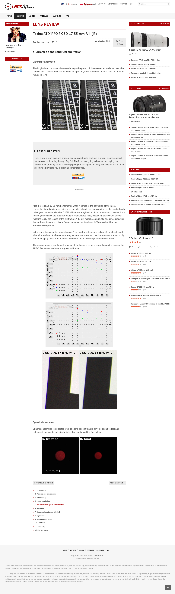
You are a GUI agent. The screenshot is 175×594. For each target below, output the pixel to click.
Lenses (32, 16)
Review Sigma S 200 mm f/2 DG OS (144, 179)
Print (119, 41)
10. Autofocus (40, 523)
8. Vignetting (40, 516)
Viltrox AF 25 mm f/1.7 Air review (143, 77)
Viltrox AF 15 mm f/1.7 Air (141, 253)
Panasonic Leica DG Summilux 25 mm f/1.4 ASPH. (150, 304)
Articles (44, 16)
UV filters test (136, 192)
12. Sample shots (41, 530)
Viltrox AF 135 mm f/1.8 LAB (142, 270)
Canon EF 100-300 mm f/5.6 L (142, 287)
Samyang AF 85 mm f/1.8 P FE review (145, 60)
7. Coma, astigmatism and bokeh (47, 512)
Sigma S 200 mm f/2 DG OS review (145, 50)
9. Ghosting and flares (43, 519)
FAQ (67, 16)
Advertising (113, 4)
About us (102, 4)
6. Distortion (39, 508)
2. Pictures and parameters (45, 494)
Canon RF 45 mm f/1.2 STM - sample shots (147, 183)
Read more (10, 51)
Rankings (56, 16)
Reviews (20, 16)
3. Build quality (40, 498)
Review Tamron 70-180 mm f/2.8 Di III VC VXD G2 (150, 200)
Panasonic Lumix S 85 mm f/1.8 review (146, 73)
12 (145, 306)
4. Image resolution (42, 501)
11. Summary (40, 526)
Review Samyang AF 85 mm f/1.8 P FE (146, 175)
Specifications (154, 247)
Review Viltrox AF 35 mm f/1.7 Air (144, 196)
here (25, 581)
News (9, 16)
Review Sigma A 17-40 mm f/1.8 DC (144, 188)
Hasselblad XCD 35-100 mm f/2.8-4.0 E (146, 295)
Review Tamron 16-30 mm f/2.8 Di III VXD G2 (148, 205)
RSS (131, 4)
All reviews (164, 23)
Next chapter (117, 483)
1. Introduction (40, 490)
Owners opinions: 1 (137, 247)
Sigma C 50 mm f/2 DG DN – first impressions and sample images (144, 116)
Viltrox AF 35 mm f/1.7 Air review (143, 69)
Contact (123, 4)
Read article (134, 121)
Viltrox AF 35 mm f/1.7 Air (141, 262)
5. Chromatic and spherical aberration (49, 505)
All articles (164, 88)
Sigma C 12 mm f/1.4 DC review (143, 64)
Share (119, 44)
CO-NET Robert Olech (95, 556)
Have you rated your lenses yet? (14, 46)
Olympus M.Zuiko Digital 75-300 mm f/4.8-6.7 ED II (150, 279)
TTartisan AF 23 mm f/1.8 (141, 238)
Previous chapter (43, 483)
